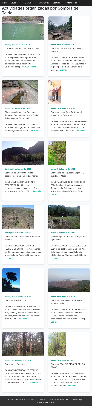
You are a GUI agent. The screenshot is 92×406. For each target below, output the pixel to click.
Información (73, 3)
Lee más (32, 67)
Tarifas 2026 (43, 3)
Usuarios (16, 3)
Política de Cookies (46, 402)
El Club (29, 3)
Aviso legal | (78, 399)
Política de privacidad (59, 399)
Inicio (4, 3)
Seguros (58, 3)
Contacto (42, 399)
